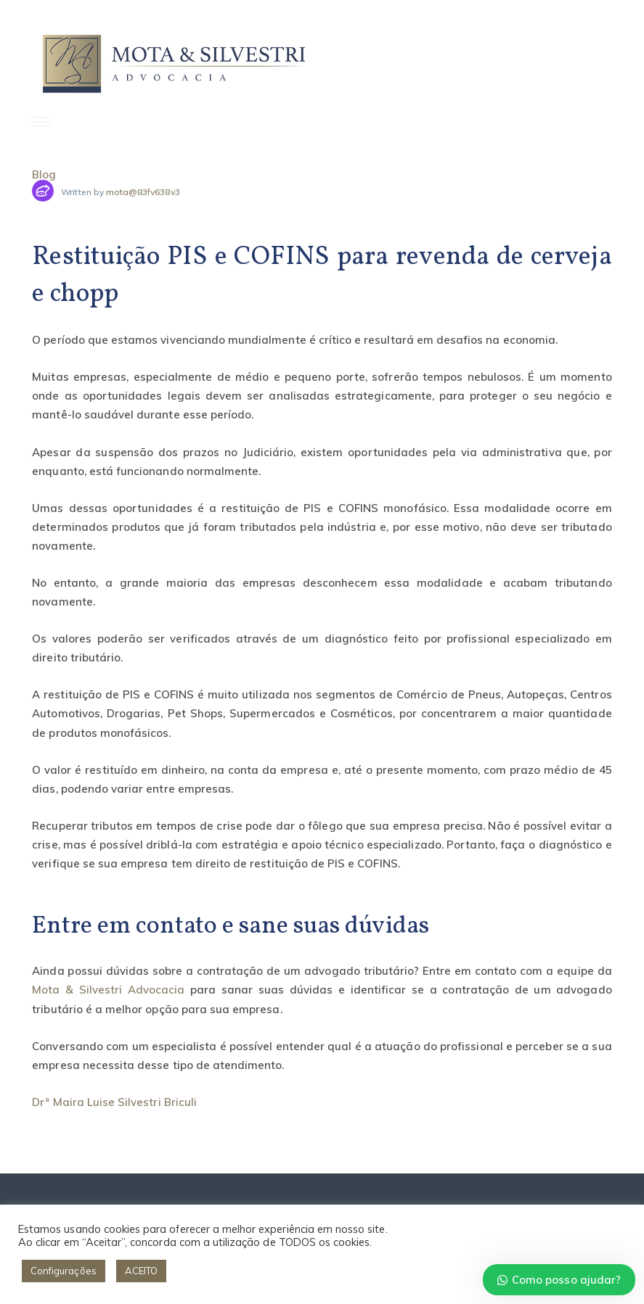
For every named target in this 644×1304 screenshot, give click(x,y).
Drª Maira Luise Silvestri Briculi (114, 1102)
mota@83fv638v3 (143, 191)
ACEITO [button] (141, 1270)
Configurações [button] (63, 1270)
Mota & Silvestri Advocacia (108, 989)
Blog (44, 174)
